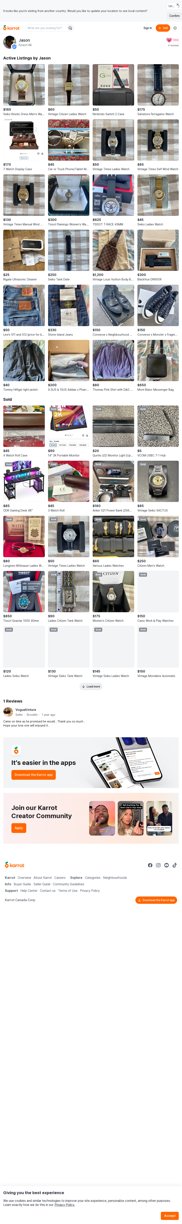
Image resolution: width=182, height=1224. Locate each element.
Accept (169, 1216)
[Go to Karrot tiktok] (174, 865)
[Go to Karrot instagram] (158, 865)
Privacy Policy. (65, 1205)
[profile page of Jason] (9, 42)
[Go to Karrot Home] (14, 865)
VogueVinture (25, 710)
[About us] (175, 28)
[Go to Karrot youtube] (166, 865)
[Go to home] (11, 28)
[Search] (70, 28)
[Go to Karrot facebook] (150, 865)
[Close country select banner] (177, 4)
